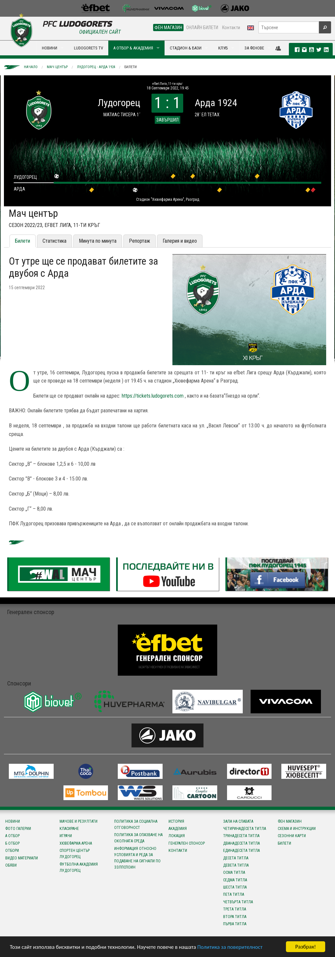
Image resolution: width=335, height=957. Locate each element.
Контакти (231, 27)
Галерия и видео (180, 241)
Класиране (69, 828)
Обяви (11, 865)
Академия (177, 828)
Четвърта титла (238, 902)
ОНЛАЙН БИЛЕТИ (202, 27)
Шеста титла (235, 887)
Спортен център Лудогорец (75, 853)
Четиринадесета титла (244, 828)
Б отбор (12, 843)
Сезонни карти (292, 836)
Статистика (54, 241)
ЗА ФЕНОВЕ (254, 48)
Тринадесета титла (241, 836)
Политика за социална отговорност (135, 824)
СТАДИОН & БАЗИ (186, 48)
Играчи (66, 836)
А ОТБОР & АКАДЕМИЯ (133, 48)
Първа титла (234, 924)
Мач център (57, 67)
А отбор (12, 836)
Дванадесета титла (241, 843)
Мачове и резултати (78, 821)
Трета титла (234, 909)
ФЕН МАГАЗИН (168, 27)
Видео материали (21, 858)
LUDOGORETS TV (88, 48)
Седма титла (235, 880)
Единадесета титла (241, 850)
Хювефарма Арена (76, 843)
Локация (176, 836)
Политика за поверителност (229, 947)
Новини (12, 821)
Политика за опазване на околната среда (138, 838)
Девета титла (236, 865)
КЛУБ (223, 48)
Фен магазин (290, 821)
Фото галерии (18, 828)
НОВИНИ (49, 48)
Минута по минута (97, 241)
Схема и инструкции (297, 828)
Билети (130, 67)
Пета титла (233, 894)
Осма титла (234, 872)
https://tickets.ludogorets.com (153, 396)
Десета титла (235, 858)
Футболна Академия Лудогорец (79, 867)
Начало (31, 67)
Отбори (12, 850)
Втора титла (234, 916)
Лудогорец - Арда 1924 (96, 67)
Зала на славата (238, 821)
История (176, 821)
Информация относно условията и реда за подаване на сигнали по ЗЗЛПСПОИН (137, 858)
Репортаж (139, 241)
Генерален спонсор (186, 843)
